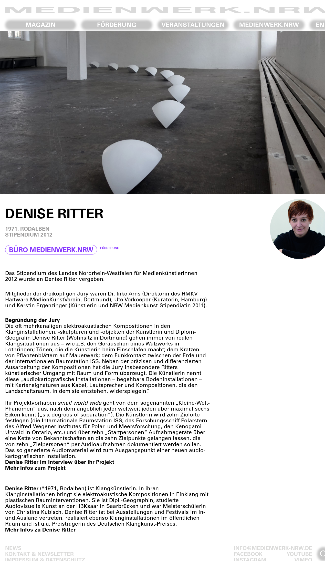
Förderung (116, 24)
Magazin (41, 24)
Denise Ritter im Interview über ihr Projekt (59, 461)
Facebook (248, 553)
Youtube (299, 553)
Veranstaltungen (193, 24)
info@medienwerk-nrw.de (273, 547)
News (13, 547)
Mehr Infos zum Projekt (35, 467)
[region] (162, 112)
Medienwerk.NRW (269, 24)
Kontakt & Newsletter (39, 553)
